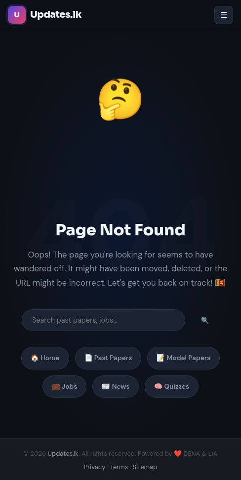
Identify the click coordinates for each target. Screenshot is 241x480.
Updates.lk (63, 453)
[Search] (103, 320)
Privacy (95, 467)
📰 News (115, 386)
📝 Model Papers (183, 358)
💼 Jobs (65, 386)
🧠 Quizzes (171, 386)
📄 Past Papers (108, 358)
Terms (119, 467)
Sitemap (145, 467)
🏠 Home (45, 358)
